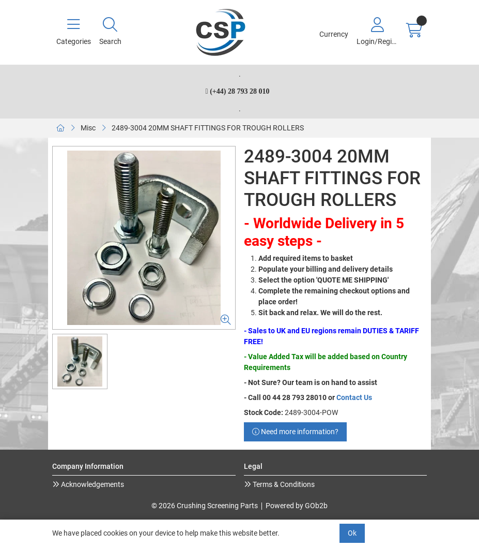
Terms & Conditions (283, 484)
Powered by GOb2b (297, 505)
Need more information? (295, 431)
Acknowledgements (91, 484)
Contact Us (354, 397)
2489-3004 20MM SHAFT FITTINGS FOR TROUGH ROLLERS (208, 128)
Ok (352, 533)
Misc (88, 128)
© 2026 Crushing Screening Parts (204, 505)
